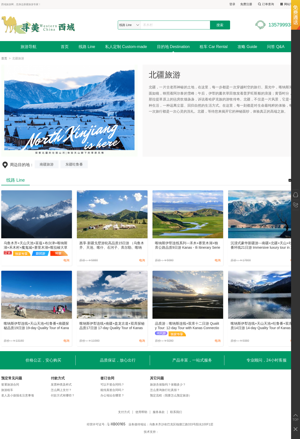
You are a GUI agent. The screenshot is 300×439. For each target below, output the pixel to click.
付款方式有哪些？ (63, 395)
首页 (65, 47)
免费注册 (246, 4)
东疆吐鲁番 (74, 164)
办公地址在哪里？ (112, 395)
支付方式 (124, 412)
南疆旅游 (47, 164)
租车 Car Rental (214, 47)
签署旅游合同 (10, 384)
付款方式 (58, 378)
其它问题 (157, 378)
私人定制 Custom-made (126, 47)
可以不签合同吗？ (112, 384)
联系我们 (176, 412)
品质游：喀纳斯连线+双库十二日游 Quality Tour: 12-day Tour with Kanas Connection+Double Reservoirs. (187, 325)
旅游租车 (7, 390)
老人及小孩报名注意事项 (17, 395)
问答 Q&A (275, 47)
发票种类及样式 (61, 384)
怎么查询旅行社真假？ (165, 390)
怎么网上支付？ (61, 390)
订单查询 (265, 4)
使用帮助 (141, 412)
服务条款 (159, 412)
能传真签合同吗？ (112, 390)
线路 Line (87, 47)
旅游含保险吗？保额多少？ (168, 384)
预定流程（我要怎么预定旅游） (171, 395)
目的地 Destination (173, 47)
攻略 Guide (247, 47)
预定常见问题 (11, 378)
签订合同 (107, 378)
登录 (232, 4)
